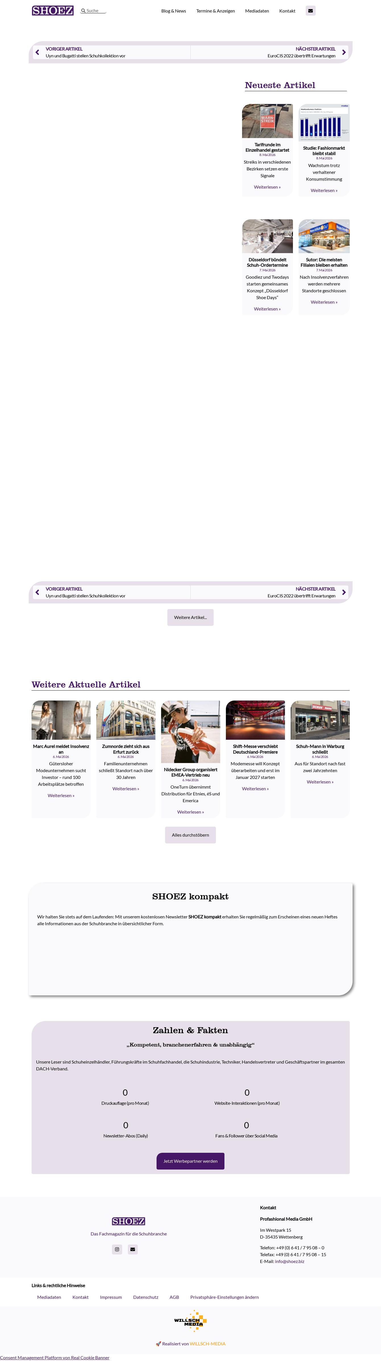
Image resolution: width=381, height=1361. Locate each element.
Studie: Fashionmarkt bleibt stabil (324, 150)
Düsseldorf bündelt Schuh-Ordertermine (267, 262)
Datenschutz (145, 1297)
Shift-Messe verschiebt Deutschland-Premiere (255, 748)
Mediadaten (257, 10)
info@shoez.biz (289, 1261)
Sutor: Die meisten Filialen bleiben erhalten (324, 262)
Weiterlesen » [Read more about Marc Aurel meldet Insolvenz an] (61, 795)
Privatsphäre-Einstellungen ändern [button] (224, 1297)
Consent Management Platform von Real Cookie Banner (54, 1357)
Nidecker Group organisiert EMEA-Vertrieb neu (190, 772)
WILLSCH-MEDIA (208, 1343)
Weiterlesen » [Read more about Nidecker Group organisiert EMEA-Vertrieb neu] (190, 811)
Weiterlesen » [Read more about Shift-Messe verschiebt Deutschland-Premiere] (255, 788)
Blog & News (173, 10)
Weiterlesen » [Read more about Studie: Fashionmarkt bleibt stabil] (324, 190)
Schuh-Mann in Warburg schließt (320, 748)
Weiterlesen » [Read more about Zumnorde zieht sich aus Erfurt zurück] (126, 788)
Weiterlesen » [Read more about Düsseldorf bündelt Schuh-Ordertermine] (267, 308)
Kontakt (287, 10)
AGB (174, 1297)
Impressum (111, 1297)
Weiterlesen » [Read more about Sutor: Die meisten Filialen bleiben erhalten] (324, 302)
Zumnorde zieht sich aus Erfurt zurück (125, 748)
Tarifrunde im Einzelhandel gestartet (267, 147)
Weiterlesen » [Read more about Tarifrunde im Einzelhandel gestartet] (267, 186)
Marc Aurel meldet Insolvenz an (61, 748)
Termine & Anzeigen (215, 10)
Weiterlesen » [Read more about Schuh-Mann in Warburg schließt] (320, 781)
